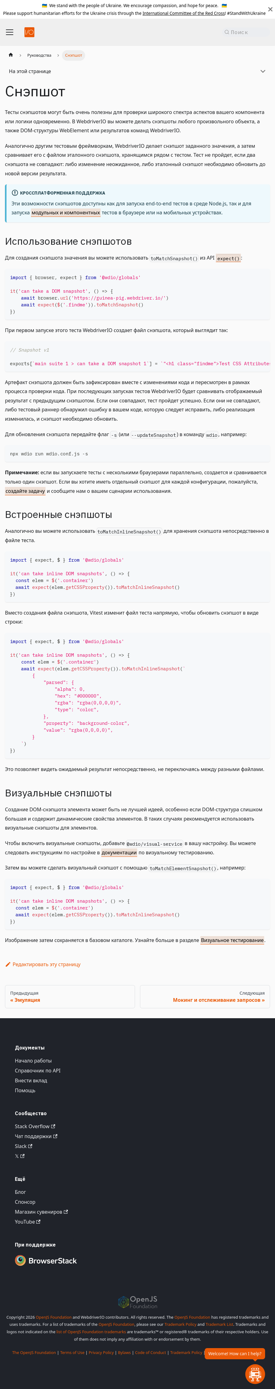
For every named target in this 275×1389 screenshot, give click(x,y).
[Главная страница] (11, 55)
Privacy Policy (101, 1352)
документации (119, 852)
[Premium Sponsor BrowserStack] (46, 1266)
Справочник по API (37, 1070)
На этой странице (30, 71)
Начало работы (33, 1060)
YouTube (28, 1221)
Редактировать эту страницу (43, 964)
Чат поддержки (36, 1136)
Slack (23, 1146)
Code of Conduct (150, 1352)
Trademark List (219, 1324)
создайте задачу (25, 491)
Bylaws (124, 1352)
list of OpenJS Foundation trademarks (91, 1331)
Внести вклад (31, 1080)
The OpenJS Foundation (34, 1352)
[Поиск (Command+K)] (246, 32)
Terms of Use (72, 1352)
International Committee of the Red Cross (183, 13)
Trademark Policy (180, 1324)
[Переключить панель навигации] (9, 32)
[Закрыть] (270, 9)
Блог (20, 1192)
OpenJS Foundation (54, 1317)
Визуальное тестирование (232, 940)
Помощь (25, 1090)
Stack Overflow (35, 1126)
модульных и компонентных (66, 212)
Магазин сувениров (41, 1211)
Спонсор (25, 1201)
